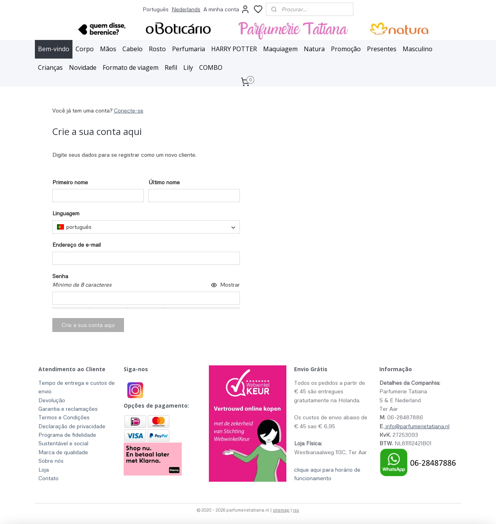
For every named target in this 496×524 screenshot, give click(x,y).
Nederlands (186, 9)
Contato (48, 478)
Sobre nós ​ (51, 460)
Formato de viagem (130, 67)
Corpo (85, 49)
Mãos (108, 49)
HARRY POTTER (234, 49)
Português (156, 9)
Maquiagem (280, 49)
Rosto (157, 49)
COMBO (210, 67)
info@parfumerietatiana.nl (418, 426)
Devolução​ (51, 400)
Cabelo (132, 49)
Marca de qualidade (63, 452)
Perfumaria (188, 49)
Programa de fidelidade (67, 434)
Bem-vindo (53, 49)
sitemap (281, 509)
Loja (43, 469)
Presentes (381, 49)
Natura (314, 49)
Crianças (50, 67)
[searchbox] (146, 226)
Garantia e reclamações (68, 408)
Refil (171, 67)
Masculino (417, 49)
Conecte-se (128, 110)
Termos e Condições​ (64, 417)
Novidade (82, 67)
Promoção (346, 49)
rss (296, 509)
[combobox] (146, 226)
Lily (188, 67)
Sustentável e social (63, 443)
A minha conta (226, 9)
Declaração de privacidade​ (71, 426)
